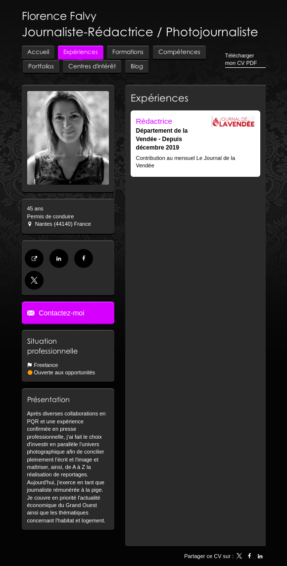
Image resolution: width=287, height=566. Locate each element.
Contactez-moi (60, 313)
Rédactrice (154, 121)
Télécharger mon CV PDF (241, 59)
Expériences (160, 97)
